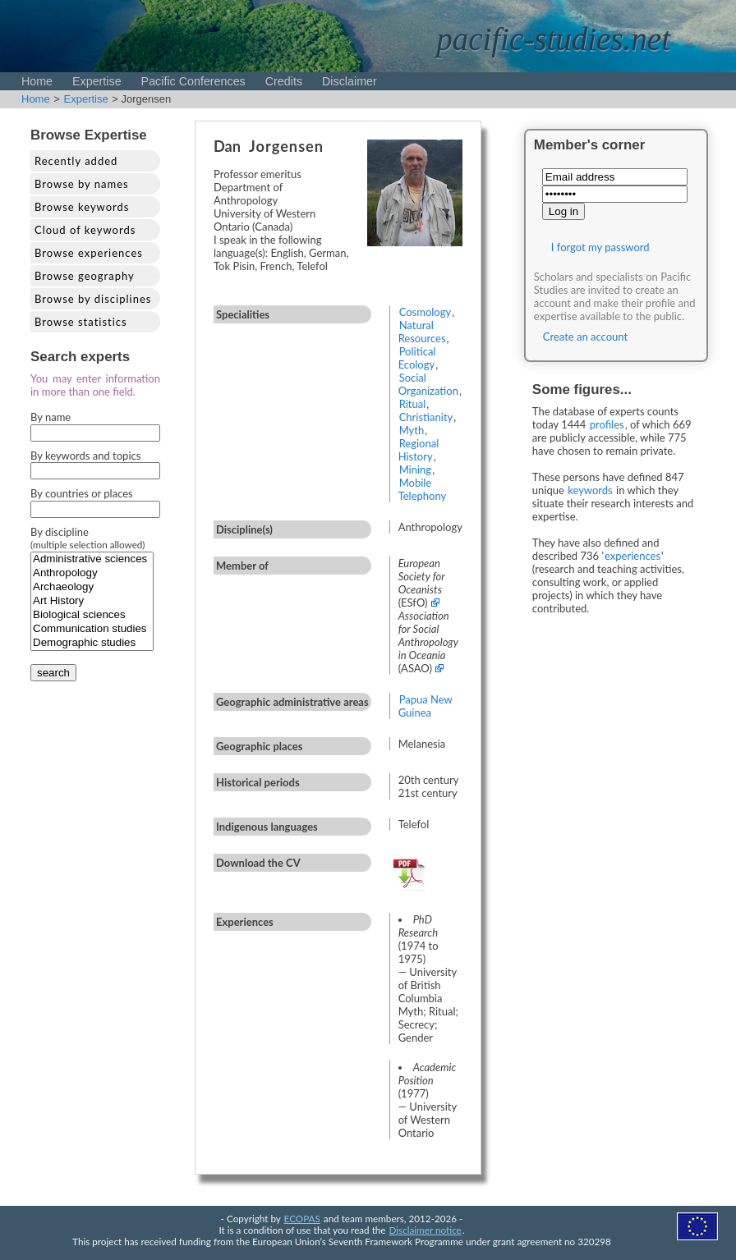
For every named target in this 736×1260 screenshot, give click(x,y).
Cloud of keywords (85, 229)
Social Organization (428, 384)
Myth (412, 430)
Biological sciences (92, 615)
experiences (632, 555)
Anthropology (92, 573)
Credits (283, 81)
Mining (415, 469)
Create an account (585, 336)
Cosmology (425, 311)
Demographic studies (92, 643)
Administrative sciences (92, 559)
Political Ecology (417, 358)
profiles (607, 424)
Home (37, 81)
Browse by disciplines (92, 298)
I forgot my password (600, 247)
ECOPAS (302, 1218)
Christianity (426, 417)
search (53, 673)
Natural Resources (422, 331)
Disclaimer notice (425, 1229)
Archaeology (92, 587)
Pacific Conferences (193, 81)
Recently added (75, 160)
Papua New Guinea (425, 706)
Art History (92, 601)
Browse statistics (80, 321)
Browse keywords (82, 206)
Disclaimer (349, 81)
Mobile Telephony (422, 489)
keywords (590, 490)
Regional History (418, 450)
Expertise (97, 81)
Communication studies (92, 629)
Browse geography (84, 275)
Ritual (412, 403)
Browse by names (81, 183)
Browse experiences (88, 252)
